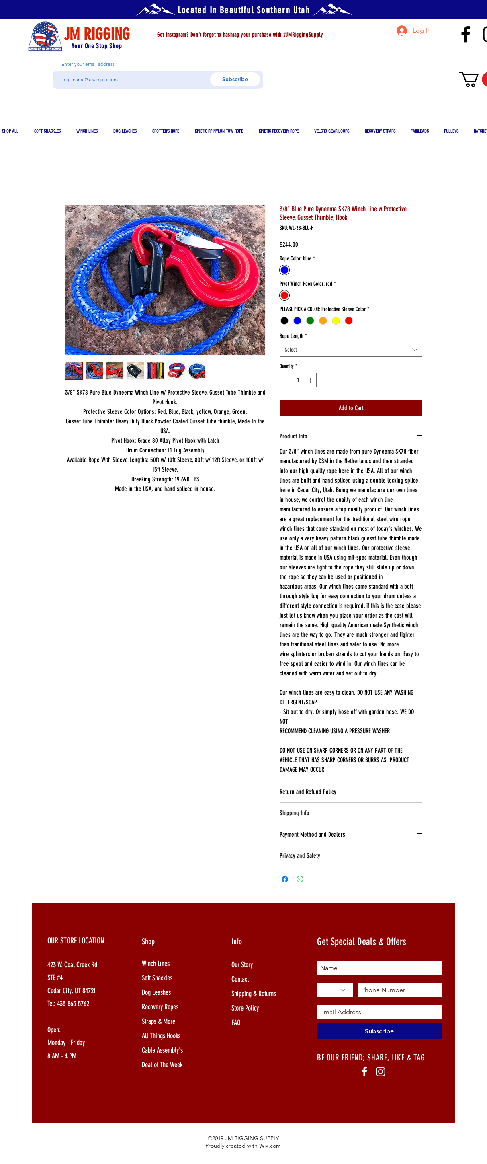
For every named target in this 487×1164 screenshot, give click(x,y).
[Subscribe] (235, 79)
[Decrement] (286, 380)
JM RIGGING (97, 34)
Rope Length (293, 336)
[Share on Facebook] (285, 879)
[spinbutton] (298, 380)
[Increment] (311, 380)
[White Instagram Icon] (380, 1071)
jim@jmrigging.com (426, 52)
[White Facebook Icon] (364, 1071)
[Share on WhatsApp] (300, 879)
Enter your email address (88, 64)
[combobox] (351, 350)
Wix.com (270, 1145)
